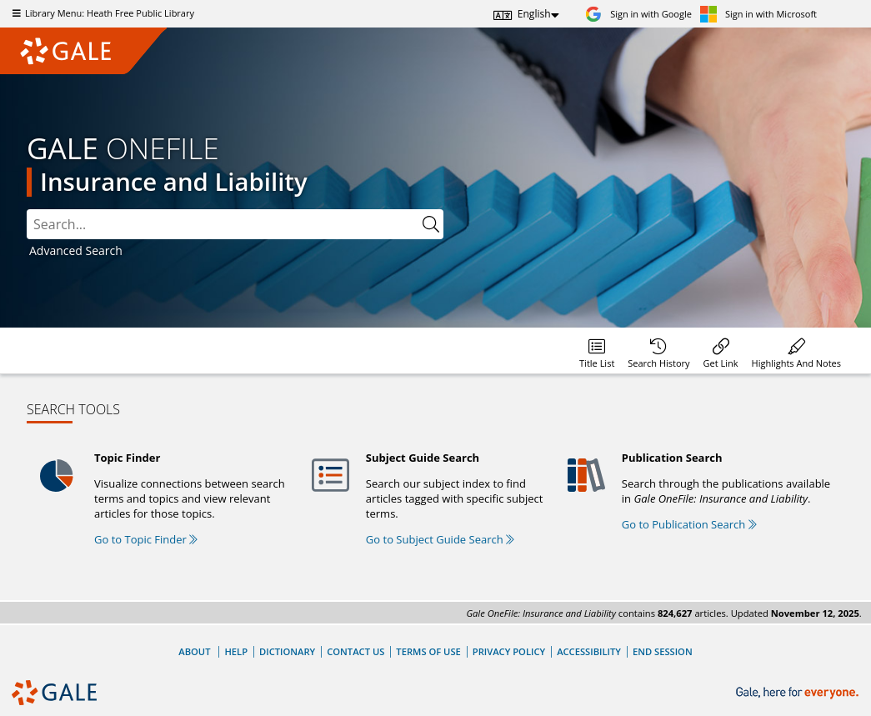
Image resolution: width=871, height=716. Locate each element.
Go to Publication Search (689, 524)
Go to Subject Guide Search (440, 539)
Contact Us (355, 651)
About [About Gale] (194, 651)
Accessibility (589, 651)
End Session (663, 651)
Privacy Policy (509, 651)
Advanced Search (76, 250)
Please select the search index (27, 209)
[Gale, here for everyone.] (799, 693)
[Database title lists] (597, 350)
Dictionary (287, 651)
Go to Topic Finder (146, 539)
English (534, 14)
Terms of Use (428, 651)
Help (236, 651)
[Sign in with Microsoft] (758, 14)
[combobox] (222, 224)
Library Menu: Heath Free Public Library (101, 13)
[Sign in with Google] (638, 14)
